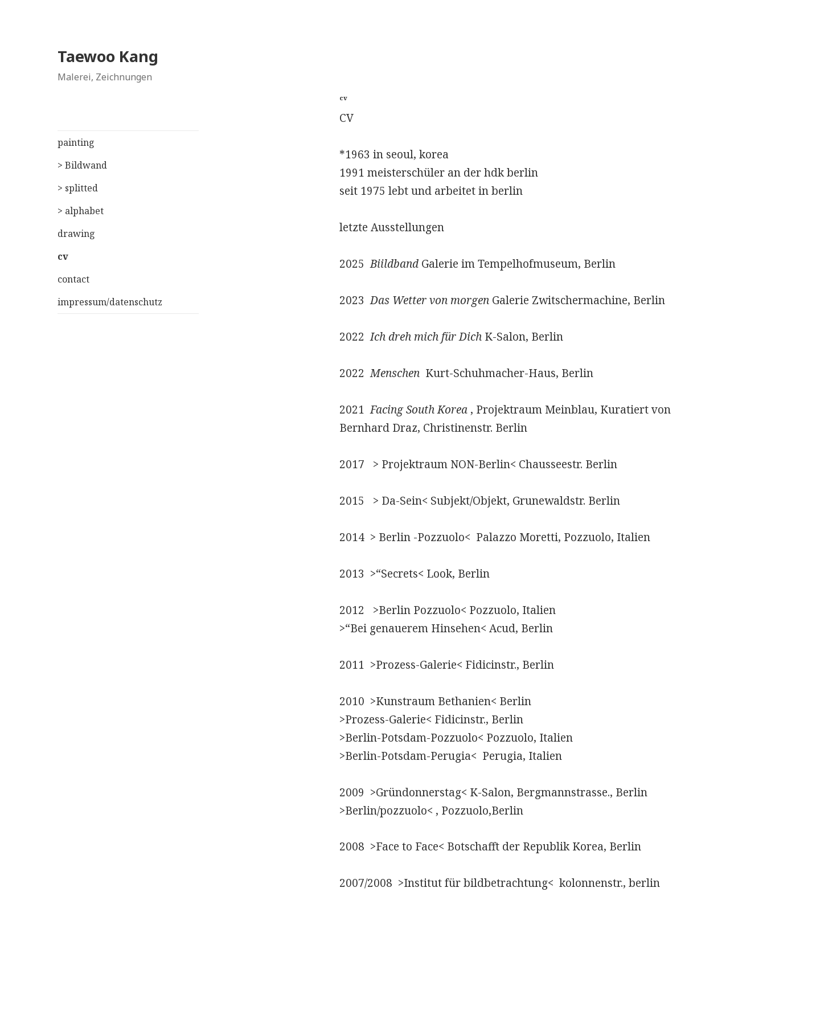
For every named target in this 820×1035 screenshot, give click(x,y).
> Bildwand (82, 165)
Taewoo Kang (108, 56)
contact (73, 279)
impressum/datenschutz (110, 302)
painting (76, 142)
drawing (76, 233)
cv (63, 256)
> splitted (78, 188)
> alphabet (81, 210)
